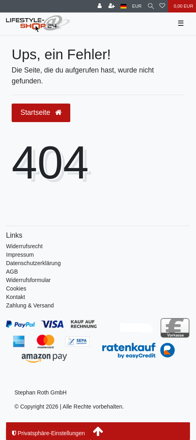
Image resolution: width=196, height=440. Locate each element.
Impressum (20, 254)
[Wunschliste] (162, 6)
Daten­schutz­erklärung (33, 263)
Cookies (16, 288)
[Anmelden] (99, 6)
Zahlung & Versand (30, 305)
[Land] (123, 6)
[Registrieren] (112, 6)
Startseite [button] (40, 112)
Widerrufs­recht (24, 246)
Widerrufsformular (28, 280)
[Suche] (151, 6)
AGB (12, 271)
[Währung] (137, 6)
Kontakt (15, 297)
